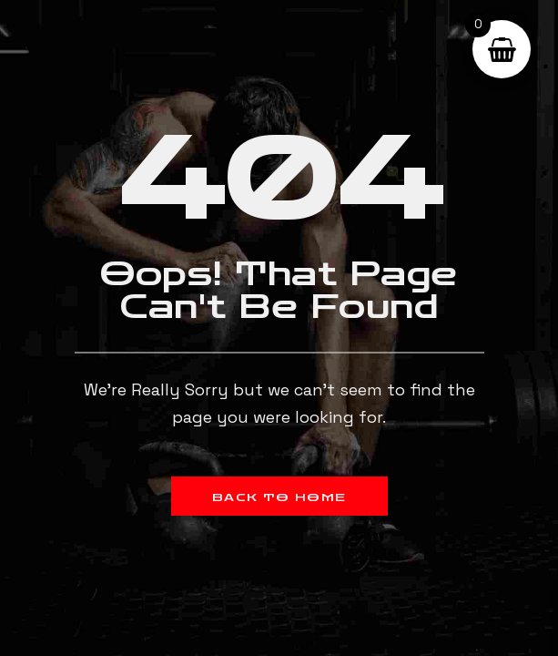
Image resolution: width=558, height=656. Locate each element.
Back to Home (279, 497)
